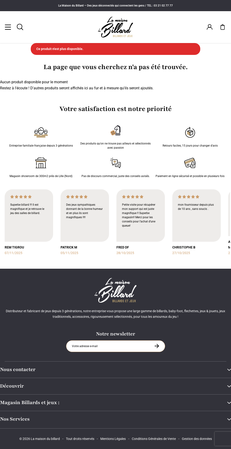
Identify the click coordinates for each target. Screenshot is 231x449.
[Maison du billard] (115, 27)
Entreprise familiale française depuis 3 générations (41, 136)
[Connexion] (209, 27)
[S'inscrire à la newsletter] (157, 346)
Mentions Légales (113, 439)
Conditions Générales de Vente (154, 439)
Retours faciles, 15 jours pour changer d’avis (190, 136)
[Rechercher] (20, 27)
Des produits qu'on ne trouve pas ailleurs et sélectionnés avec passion (115, 136)
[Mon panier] (222, 27)
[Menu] (8, 27)
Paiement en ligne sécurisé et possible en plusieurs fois (190, 166)
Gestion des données (197, 439)
